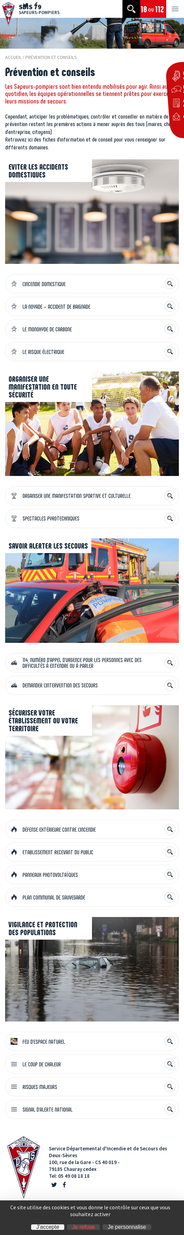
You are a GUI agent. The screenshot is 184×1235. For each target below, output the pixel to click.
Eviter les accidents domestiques (38, 170)
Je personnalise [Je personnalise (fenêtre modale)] (127, 1227)
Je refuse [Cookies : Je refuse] (83, 1227)
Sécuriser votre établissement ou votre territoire (43, 720)
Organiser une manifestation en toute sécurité (43, 386)
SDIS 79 (39, 8)
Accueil (13, 57)
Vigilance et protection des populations (43, 928)
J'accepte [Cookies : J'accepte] (47, 1227)
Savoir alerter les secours (48, 545)
